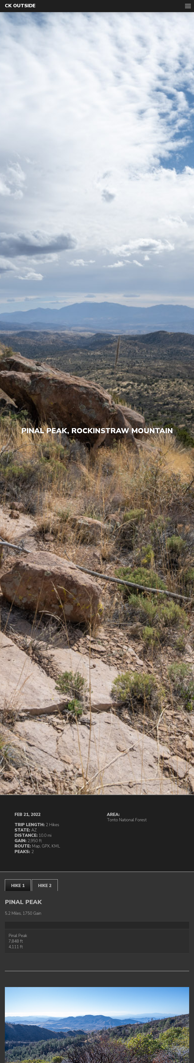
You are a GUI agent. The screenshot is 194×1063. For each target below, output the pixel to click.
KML (55, 846)
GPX (46, 846)
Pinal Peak (17, 935)
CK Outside (20, 5)
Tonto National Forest (127, 820)
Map (36, 846)
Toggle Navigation (188, 6)
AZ (34, 830)
